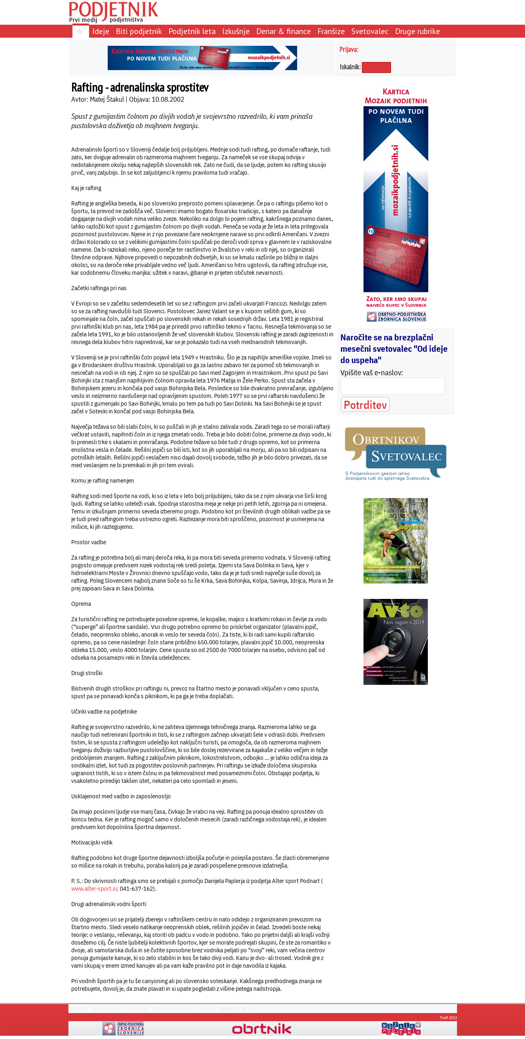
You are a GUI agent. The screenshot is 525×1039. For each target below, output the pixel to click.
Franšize (331, 31)
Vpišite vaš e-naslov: (371, 372)
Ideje (100, 31)
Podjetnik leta (192, 31)
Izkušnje (236, 31)
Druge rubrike (417, 31)
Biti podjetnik (139, 31)
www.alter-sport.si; (95, 888)
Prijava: (349, 49)
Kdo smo (205, 1009)
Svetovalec (370, 31)
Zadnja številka (107, 1009)
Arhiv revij (137, 1009)
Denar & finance (283, 31)
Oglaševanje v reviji (172, 1009)
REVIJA (77, 1008)
